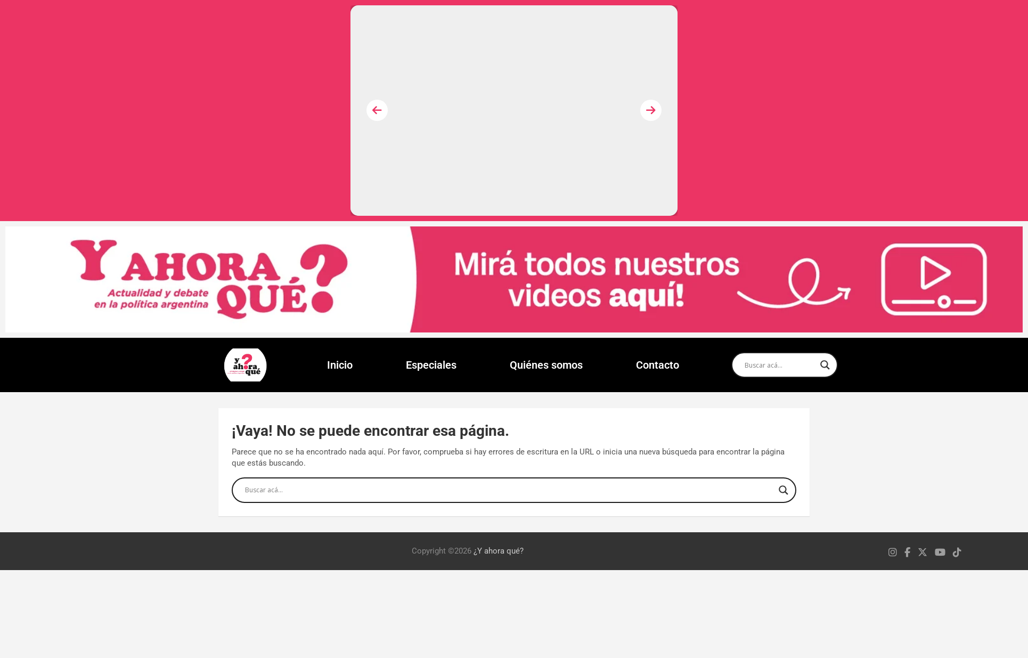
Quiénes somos (546, 365)
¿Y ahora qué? (499, 551)
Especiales (431, 365)
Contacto (657, 365)
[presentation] (377, 110)
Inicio (340, 365)
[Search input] (780, 365)
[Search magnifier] (825, 365)
